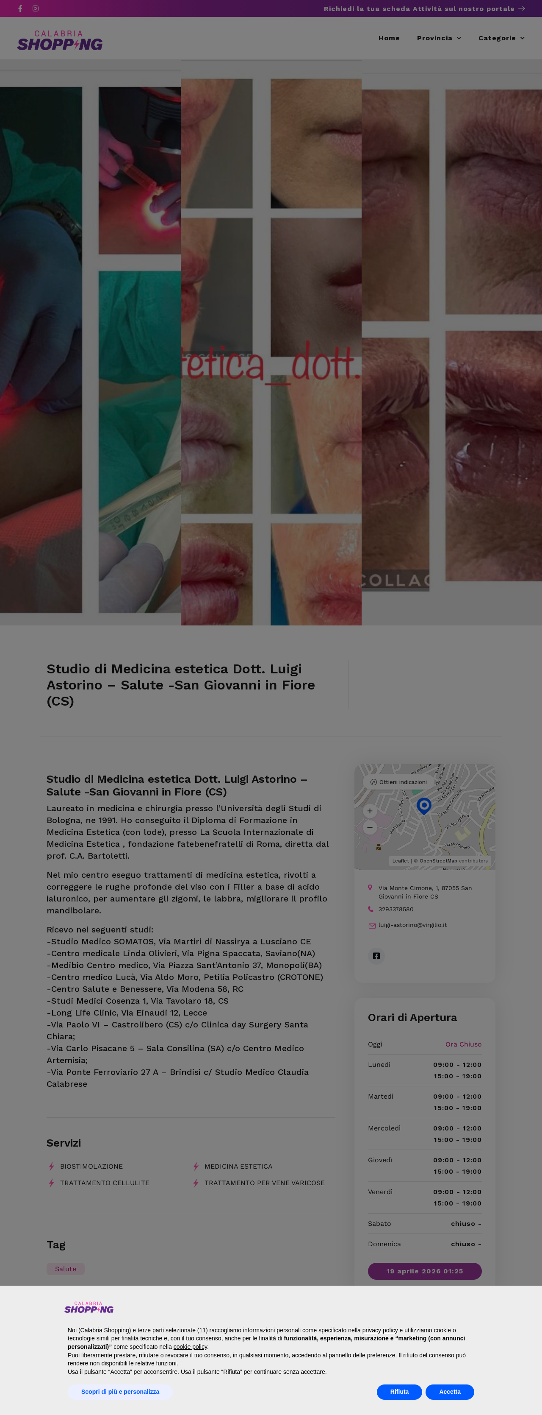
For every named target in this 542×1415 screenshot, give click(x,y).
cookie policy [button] (190, 1346)
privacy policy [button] (380, 1330)
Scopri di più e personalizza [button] (120, 1391)
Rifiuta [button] (399, 1391)
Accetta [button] (450, 1391)
